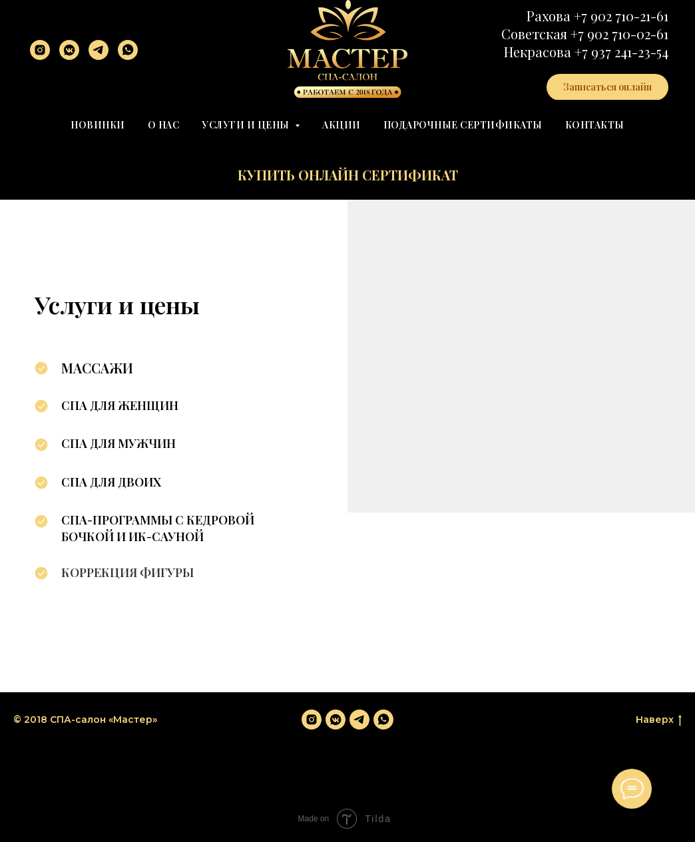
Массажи (97, 368)
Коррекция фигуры (127, 572)
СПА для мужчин (118, 443)
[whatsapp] (128, 50)
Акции (341, 124)
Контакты (594, 124)
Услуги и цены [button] (247, 124)
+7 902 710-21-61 (621, 16)
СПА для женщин (119, 405)
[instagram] (40, 50)
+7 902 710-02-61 (619, 34)
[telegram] (99, 50)
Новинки (98, 124)
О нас (164, 124)
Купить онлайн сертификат (348, 175)
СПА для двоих (111, 482)
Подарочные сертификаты (463, 124)
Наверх (659, 720)
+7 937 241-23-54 (621, 52)
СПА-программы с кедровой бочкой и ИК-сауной (157, 528)
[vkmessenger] (69, 50)
